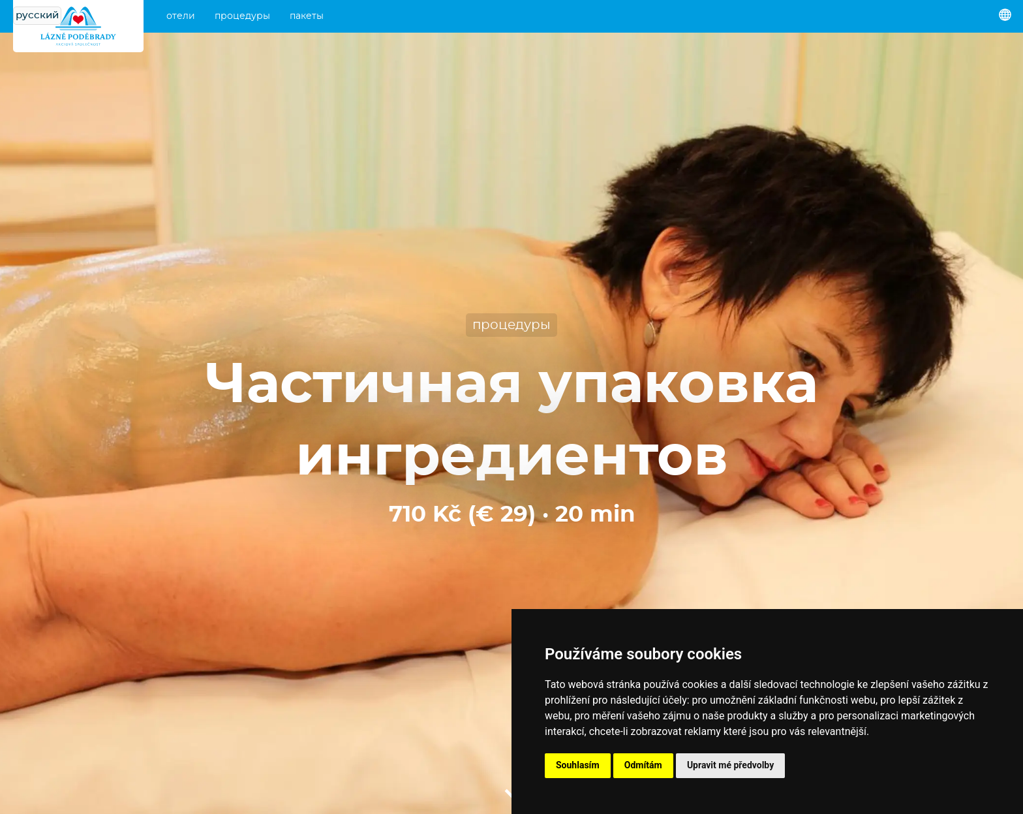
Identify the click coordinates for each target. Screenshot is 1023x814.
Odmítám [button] (643, 765)
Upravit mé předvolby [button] (730, 765)
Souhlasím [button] (578, 765)
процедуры (242, 16)
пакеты (307, 16)
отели (180, 16)
